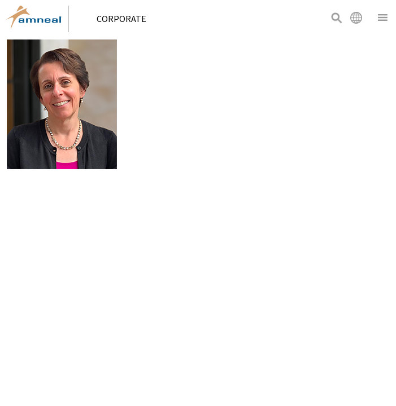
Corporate (126, 18)
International (356, 17)
